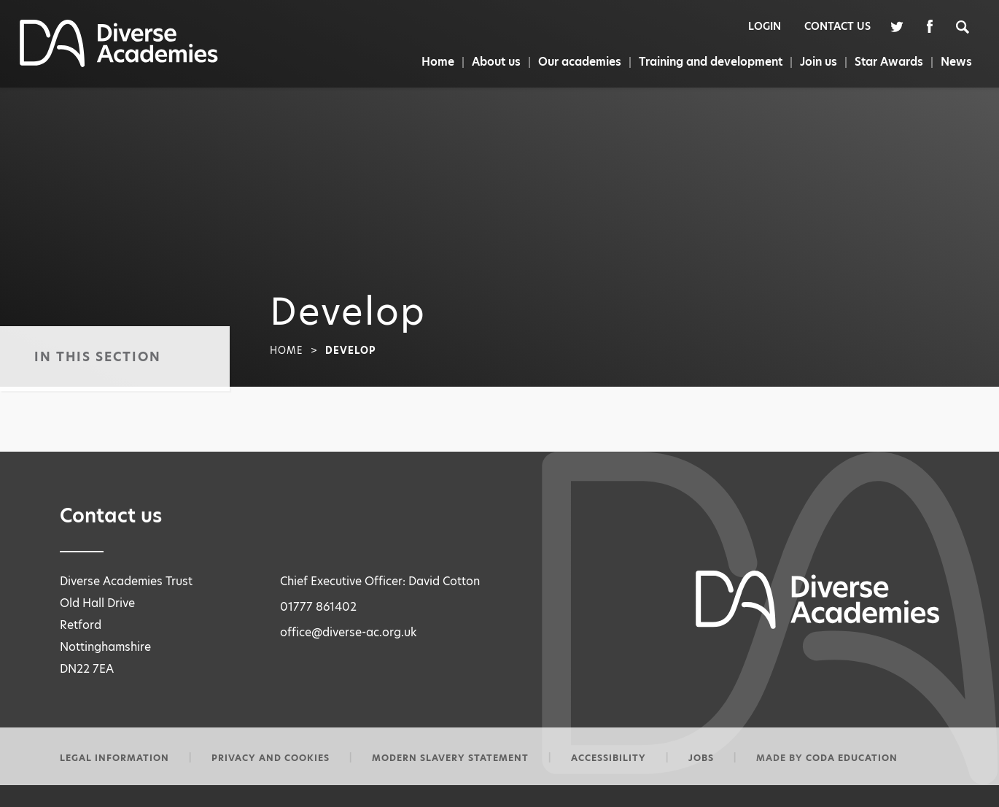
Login (764, 26)
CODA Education (852, 758)
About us (491, 61)
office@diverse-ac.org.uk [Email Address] (348, 632)
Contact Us (837, 26)
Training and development (708, 61)
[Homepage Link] (119, 63)
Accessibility (608, 758)
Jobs (701, 758)
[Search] (970, 25)
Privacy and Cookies (270, 758)
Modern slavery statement (450, 758)
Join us (817, 61)
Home (431, 61)
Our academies (576, 61)
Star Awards (888, 61)
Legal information (114, 758)
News (956, 61)
